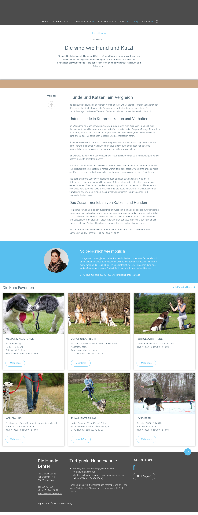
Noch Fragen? (144, 476)
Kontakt (146, 21)
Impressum (43, 503)
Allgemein (102, 33)
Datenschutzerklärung (61, 503)
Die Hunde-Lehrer (99, 8)
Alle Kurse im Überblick (184, 287)
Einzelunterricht (83, 21)
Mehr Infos (15, 363)
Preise (123, 21)
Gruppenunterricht (107, 21)
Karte (91, 471)
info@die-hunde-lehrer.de (128, 275)
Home (45, 21)
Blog (93, 33)
